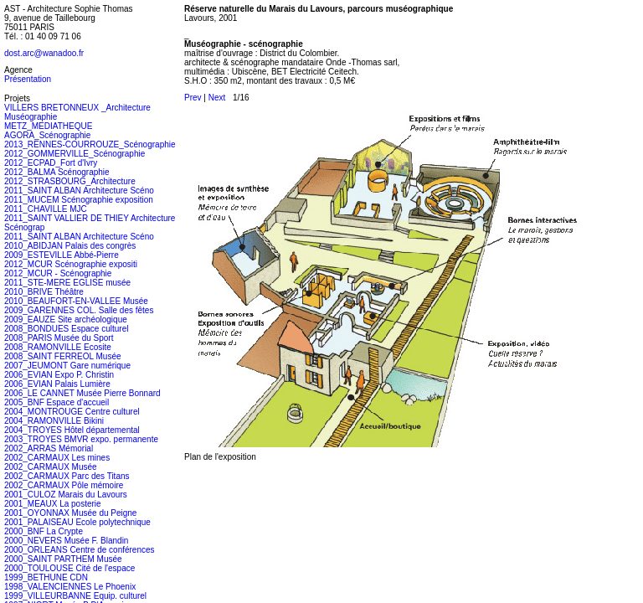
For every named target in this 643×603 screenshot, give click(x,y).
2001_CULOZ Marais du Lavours (65, 494)
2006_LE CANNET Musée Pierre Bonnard (82, 393)
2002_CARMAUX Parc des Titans (67, 476)
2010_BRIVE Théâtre (44, 291)
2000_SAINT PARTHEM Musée (63, 559)
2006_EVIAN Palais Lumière (57, 384)
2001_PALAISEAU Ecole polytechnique (77, 522)
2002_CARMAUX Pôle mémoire (63, 485)
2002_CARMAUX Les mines (57, 457)
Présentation (27, 79)
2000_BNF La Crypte (43, 531)
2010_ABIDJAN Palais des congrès (70, 245)
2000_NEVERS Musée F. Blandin (66, 540)
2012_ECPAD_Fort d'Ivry (50, 163)
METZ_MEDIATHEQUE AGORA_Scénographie (48, 130)
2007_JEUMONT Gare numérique (67, 365)
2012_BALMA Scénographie (57, 172)
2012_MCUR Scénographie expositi (70, 264)
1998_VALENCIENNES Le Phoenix (70, 586)
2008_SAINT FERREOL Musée (62, 356)
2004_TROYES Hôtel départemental (72, 430)
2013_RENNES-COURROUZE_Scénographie (90, 144)
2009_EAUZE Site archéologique (65, 319)
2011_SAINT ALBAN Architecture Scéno (79, 190)
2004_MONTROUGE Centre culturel (72, 411)
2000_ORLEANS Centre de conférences (79, 549)
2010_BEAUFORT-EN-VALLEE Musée (76, 301)
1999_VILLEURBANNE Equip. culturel (75, 595)
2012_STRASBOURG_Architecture (70, 181)
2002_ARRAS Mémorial (48, 448)
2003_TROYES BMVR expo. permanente (81, 439)
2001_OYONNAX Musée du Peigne (70, 513)
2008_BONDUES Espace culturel (66, 328)
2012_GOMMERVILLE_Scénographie (74, 153)
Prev (193, 97)
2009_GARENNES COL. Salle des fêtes (78, 310)
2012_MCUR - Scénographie (57, 273)
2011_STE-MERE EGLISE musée (67, 282)
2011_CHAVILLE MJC (45, 209)
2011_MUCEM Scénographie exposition (78, 199)
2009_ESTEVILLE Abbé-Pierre (61, 255)
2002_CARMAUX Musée (50, 467)
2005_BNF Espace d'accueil (56, 402)
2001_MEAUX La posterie (52, 503)
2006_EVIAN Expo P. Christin (59, 374)
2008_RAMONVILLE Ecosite (57, 347)
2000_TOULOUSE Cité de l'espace (69, 568)
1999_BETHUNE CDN (46, 577)
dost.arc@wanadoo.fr (44, 53)
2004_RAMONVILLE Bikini (54, 420)
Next (217, 97)
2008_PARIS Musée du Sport (58, 338)
